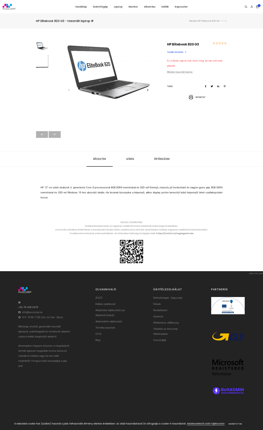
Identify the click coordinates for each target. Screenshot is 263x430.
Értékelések (162, 159)
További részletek (177, 52)
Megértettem (235, 424)
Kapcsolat (181, 6)
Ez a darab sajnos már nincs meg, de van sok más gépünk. (194, 63)
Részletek (99, 159)
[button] (147, 90)
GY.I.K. (98, 333)
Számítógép (100, 6)
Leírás (130, 159)
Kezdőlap (81, 6)
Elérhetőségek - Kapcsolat (167, 297)
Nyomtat (197, 97)
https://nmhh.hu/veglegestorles (175, 233)
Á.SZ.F (99, 297)
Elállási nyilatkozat (105, 304)
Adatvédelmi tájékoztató (108, 321)
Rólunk (157, 304)
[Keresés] (246, 7)
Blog (97, 340)
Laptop (118, 6)
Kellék (165, 6)
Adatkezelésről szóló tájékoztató (206, 423)
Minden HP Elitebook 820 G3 (208, 20)
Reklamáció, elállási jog (166, 322)
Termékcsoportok (105, 327)
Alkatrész (149, 6)
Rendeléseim (160, 310)
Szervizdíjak (159, 340)
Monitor (133, 6)
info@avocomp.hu (32, 312)
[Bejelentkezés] (251, 7)
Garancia (158, 316)
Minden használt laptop (180, 71)
